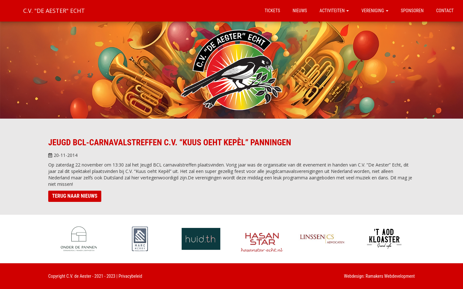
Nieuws (300, 10)
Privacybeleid (130, 276)
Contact (445, 10)
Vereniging (374, 10)
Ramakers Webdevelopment (390, 276)
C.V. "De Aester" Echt (54, 10)
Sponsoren (412, 10)
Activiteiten (334, 10)
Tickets (272, 10)
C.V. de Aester (78, 276)
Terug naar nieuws (74, 196)
